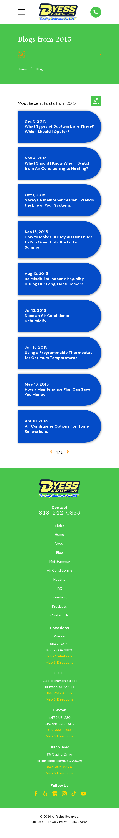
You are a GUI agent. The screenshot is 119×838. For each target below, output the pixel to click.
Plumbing (60, 597)
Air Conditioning (59, 570)
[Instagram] (64, 793)
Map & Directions (59, 662)
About (60, 543)
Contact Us (59, 615)
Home (59, 534)
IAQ (59, 588)
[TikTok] (73, 793)
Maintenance (59, 561)
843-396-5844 (59, 766)
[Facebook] (35, 793)
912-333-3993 (59, 730)
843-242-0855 (59, 512)
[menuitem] (37, 822)
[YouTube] (83, 793)
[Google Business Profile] (54, 793)
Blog (59, 552)
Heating (59, 579)
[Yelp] (45, 793)
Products (59, 606)
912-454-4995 (59, 656)
